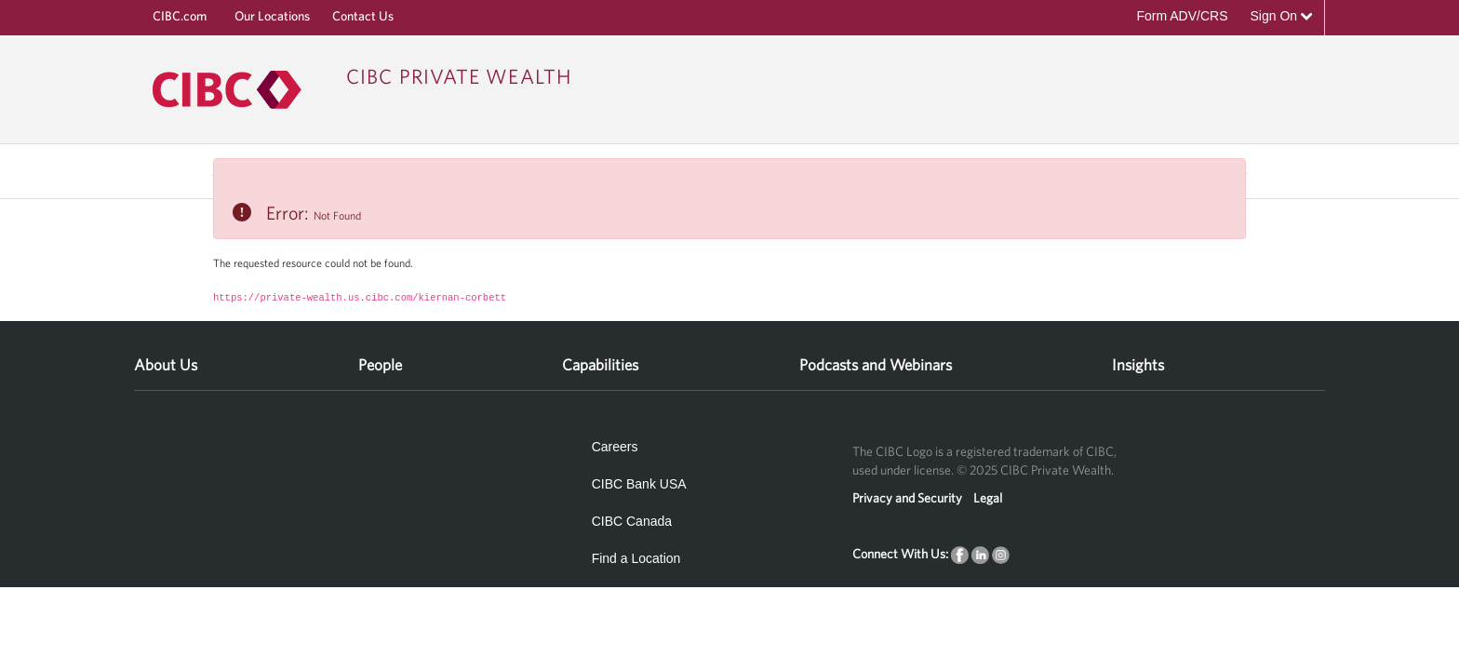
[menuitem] (165, 358)
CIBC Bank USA (639, 483)
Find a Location (636, 558)
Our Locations (272, 15)
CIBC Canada (632, 521)
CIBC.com (180, 15)
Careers (615, 446)
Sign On (1282, 15)
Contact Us (363, 15)
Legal (987, 497)
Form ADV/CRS (1181, 15)
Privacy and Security (907, 497)
